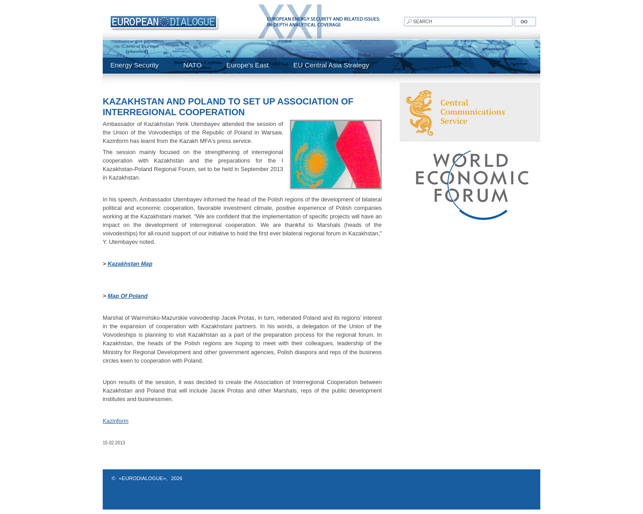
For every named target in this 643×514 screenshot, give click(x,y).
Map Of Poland (128, 296)
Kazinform (116, 421)
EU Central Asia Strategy (331, 65)
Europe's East (247, 65)
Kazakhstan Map (130, 263)
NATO (192, 65)
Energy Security (134, 65)
